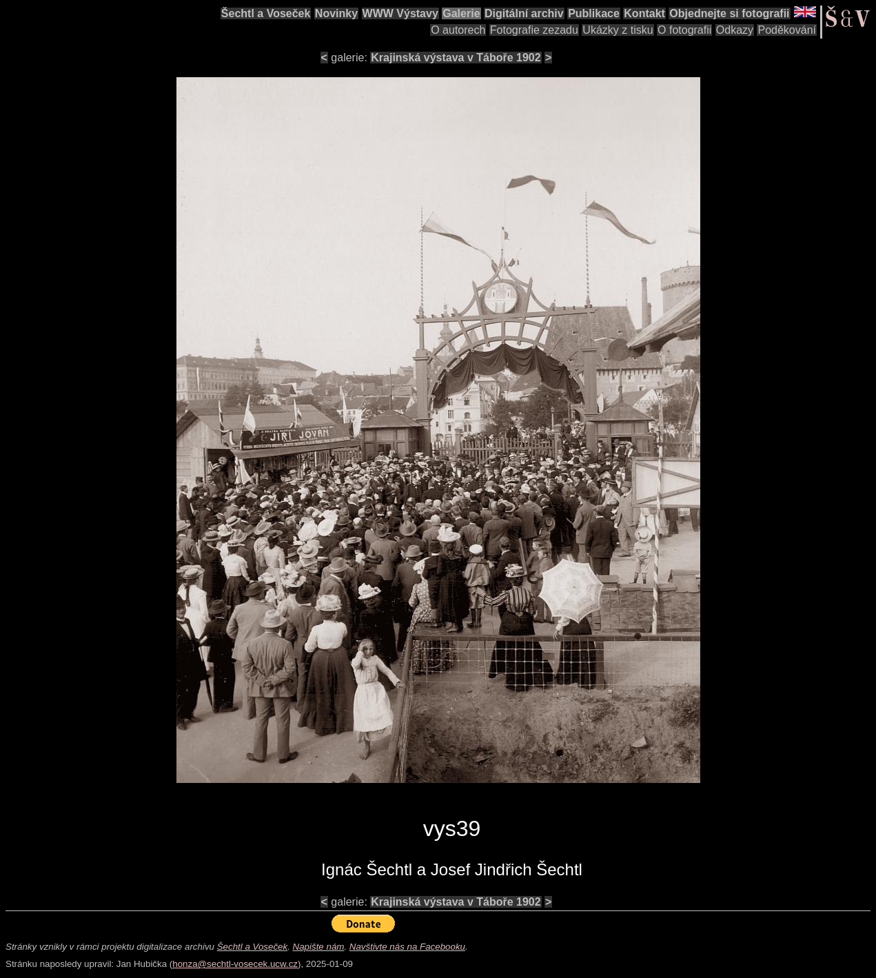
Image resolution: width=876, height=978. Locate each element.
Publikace (594, 13)
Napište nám (319, 946)
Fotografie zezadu (534, 30)
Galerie (461, 13)
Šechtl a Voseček (266, 13)
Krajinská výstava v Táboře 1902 (455, 57)
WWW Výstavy (400, 13)
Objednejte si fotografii (729, 13)
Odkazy (734, 30)
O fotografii (684, 30)
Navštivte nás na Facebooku (407, 946)
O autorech (458, 30)
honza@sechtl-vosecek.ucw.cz (235, 964)
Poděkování (786, 30)
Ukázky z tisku (617, 30)
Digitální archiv (524, 13)
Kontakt (644, 13)
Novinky (336, 13)
